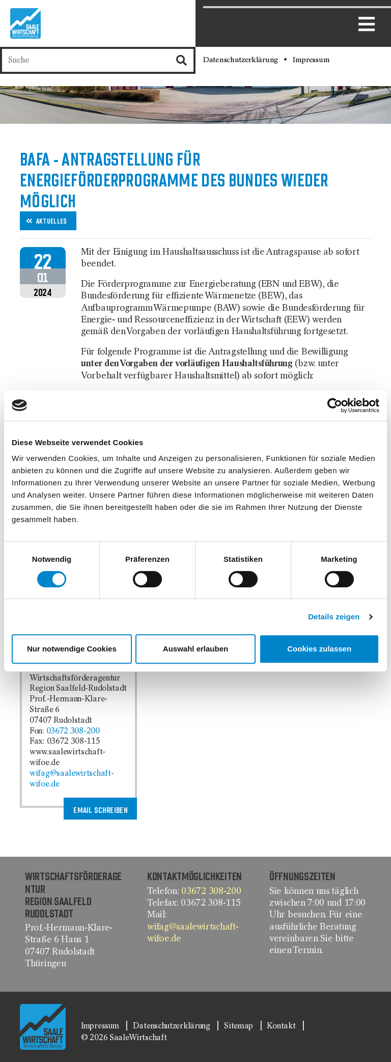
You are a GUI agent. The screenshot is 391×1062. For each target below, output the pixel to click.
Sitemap (239, 1026)
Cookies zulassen (319, 648)
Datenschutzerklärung (241, 60)
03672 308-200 (73, 731)
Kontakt (282, 1026)
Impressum (311, 60)
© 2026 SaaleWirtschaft (123, 1038)
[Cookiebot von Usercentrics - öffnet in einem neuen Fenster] (334, 405)
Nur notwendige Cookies (72, 648)
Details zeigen (333, 616)
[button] (48, 220)
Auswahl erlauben (195, 648)
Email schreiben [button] (100, 809)
